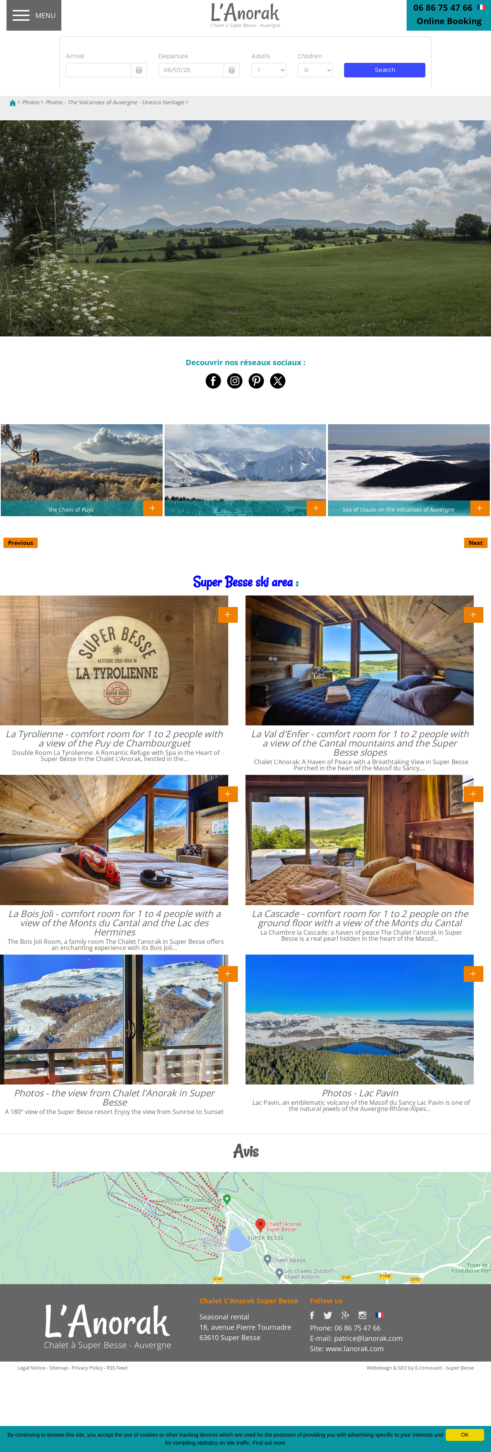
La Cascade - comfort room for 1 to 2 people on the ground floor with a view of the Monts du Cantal (360, 918)
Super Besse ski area (243, 582)
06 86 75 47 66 (443, 7)
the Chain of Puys (71, 509)
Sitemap (58, 1367)
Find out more (268, 1443)
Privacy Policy (87, 1367)
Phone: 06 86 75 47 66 (345, 1327)
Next (476, 542)
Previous (20, 542)
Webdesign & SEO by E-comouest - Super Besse (420, 1367)
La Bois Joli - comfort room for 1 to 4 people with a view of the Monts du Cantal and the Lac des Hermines (114, 922)
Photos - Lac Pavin (359, 1092)
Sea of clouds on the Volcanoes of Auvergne (399, 509)
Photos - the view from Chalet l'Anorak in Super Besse (114, 1097)
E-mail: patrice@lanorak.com (356, 1338)
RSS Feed (117, 1367)
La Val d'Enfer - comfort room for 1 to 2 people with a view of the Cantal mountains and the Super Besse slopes (360, 742)
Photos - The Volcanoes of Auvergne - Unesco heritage (114, 102)
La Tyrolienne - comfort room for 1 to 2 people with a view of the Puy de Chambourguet (114, 738)
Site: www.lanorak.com (347, 1348)
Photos (30, 102)
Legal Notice (31, 1367)
